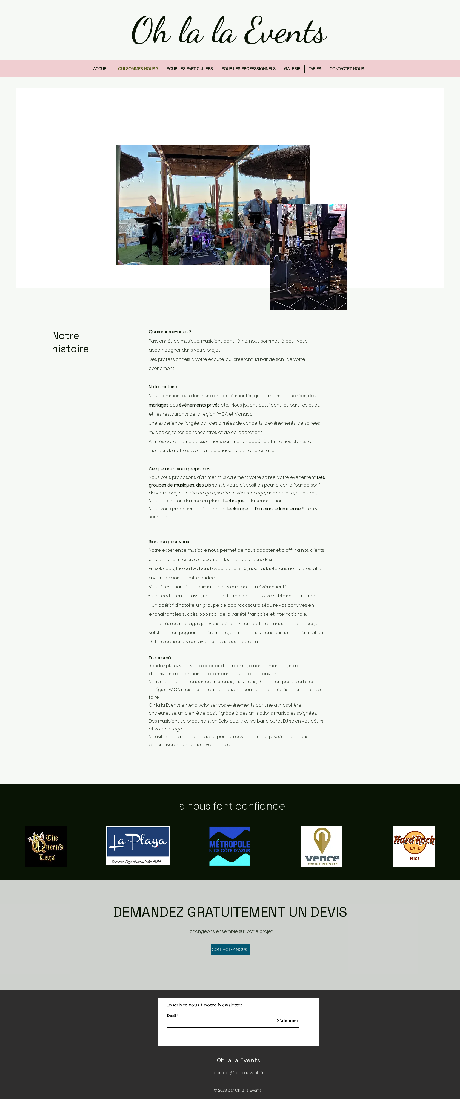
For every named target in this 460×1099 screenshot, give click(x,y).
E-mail (171, 1015)
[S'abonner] (285, 1020)
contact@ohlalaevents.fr (239, 1072)
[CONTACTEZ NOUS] (230, 949)
